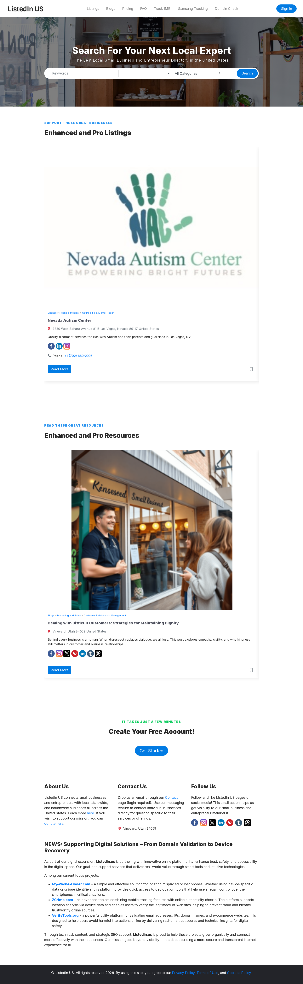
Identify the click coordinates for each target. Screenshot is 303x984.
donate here (53, 823)
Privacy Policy (183, 973)
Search (247, 73)
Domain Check (226, 9)
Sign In (286, 9)
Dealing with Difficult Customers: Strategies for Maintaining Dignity (113, 623)
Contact (171, 797)
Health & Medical (69, 312)
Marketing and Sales (69, 615)
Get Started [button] (151, 750)
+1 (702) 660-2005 (78, 356)
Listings (93, 9)
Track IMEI (162, 9)
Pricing (127, 9)
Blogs (110, 9)
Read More (59, 369)
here (90, 813)
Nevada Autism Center (69, 320)
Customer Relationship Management (105, 615)
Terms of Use (207, 973)
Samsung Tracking (193, 9)
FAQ (143, 9)
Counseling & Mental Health (98, 312)
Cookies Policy (239, 973)
